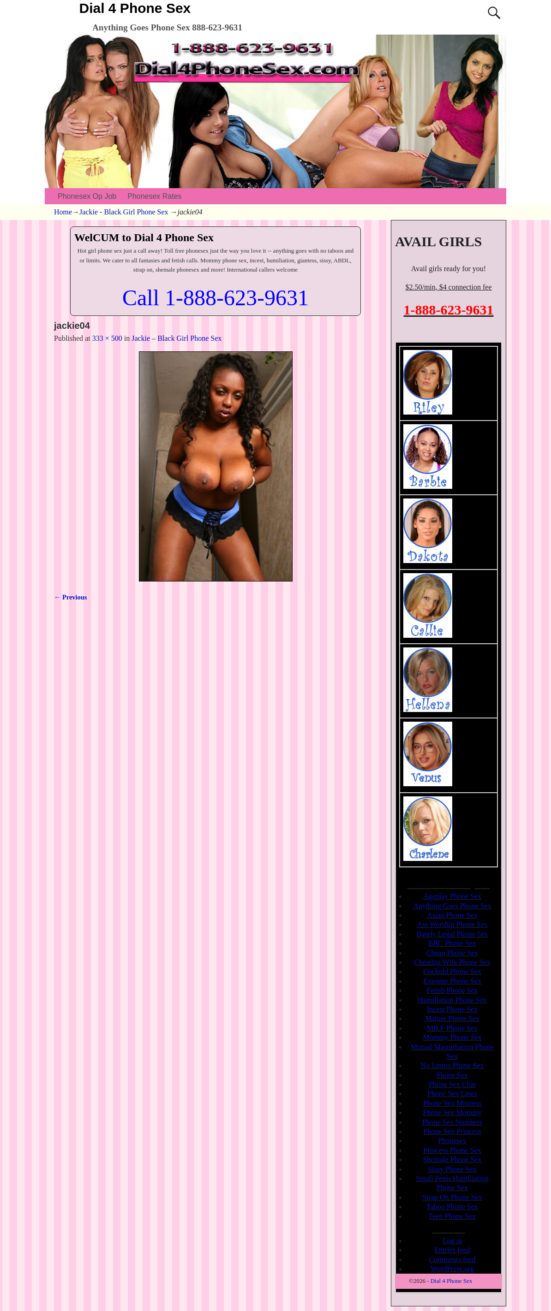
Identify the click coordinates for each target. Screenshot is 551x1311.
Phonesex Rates (154, 196)
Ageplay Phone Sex (452, 896)
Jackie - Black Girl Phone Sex (123, 212)
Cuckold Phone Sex (452, 971)
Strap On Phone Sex (452, 1197)
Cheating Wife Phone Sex (452, 962)
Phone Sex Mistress (452, 1103)
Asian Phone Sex (452, 915)
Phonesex (452, 1141)
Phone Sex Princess (452, 1131)
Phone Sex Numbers (452, 1122)
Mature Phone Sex (452, 1018)
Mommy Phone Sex (452, 1037)
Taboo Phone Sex (452, 1206)
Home (63, 212)
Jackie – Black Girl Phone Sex (177, 338)
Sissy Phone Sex (452, 1169)
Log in (452, 1241)
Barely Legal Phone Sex (452, 934)
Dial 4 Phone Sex (135, 8)
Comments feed (452, 1260)
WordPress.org (452, 1269)
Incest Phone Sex (452, 1009)
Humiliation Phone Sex (452, 1000)
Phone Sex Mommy (452, 1112)
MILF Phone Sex (452, 1028)
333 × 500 (107, 338)
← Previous (70, 597)
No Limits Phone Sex (452, 1065)
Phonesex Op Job (87, 196)
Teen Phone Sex (452, 1216)
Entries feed (452, 1250)
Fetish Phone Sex (452, 990)
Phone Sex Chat (452, 1084)
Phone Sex (452, 1075)
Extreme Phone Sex (452, 981)
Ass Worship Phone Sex (452, 924)
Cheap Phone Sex (452, 953)
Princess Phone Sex (452, 1150)
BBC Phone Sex (452, 943)
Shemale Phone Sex (452, 1159)
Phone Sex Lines (452, 1093)
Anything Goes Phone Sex (452, 906)
